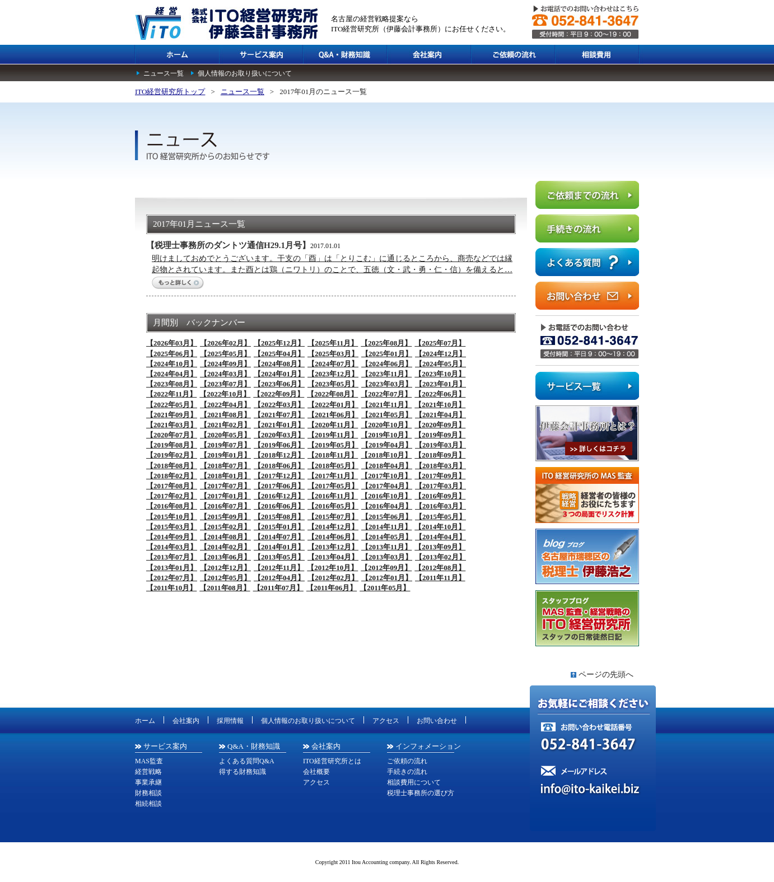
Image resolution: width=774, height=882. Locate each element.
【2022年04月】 (225, 404)
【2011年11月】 (440, 577)
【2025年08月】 (386, 343)
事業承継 (148, 782)
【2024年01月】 (279, 374)
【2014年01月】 (279, 547)
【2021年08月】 (225, 414)
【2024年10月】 (171, 364)
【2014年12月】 (332, 526)
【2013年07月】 (171, 557)
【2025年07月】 (439, 343)
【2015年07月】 (332, 516)
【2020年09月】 (439, 425)
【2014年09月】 (171, 537)
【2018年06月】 (279, 465)
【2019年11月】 (332, 435)
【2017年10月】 (386, 476)
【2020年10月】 (386, 425)
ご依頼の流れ (407, 761)
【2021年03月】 (171, 425)
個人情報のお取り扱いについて (245, 73)
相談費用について (414, 782)
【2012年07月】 (171, 577)
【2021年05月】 (386, 414)
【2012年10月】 (332, 567)
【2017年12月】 (279, 476)
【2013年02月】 (440, 557)
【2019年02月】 (171, 455)
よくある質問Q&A (246, 761)
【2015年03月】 (171, 526)
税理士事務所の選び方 (420, 793)
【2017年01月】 (225, 496)
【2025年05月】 (225, 353)
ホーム (145, 721)
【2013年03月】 (386, 557)
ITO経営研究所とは (332, 761)
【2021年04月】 (440, 414)
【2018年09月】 (439, 455)
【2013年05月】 (279, 557)
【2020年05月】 (225, 435)
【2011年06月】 (331, 588)
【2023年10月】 (439, 374)
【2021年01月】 (279, 425)
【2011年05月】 (385, 588)
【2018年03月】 (440, 465)
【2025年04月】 (279, 353)
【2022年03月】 (279, 404)
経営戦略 (148, 772)
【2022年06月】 (439, 394)
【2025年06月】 (171, 353)
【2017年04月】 (386, 486)
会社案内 (185, 721)
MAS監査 (149, 761)
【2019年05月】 (332, 445)
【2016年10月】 (386, 496)
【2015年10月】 (171, 516)
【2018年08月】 (171, 465)
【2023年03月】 (386, 384)
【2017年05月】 (332, 486)
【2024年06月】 (386, 364)
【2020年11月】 (332, 425)
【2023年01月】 (440, 384)
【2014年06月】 (332, 537)
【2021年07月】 (279, 414)
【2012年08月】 (439, 567)
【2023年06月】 (279, 384)
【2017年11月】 (332, 476)
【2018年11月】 (332, 455)
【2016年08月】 (171, 506)
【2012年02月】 (332, 577)
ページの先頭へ (606, 674)
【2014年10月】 (439, 526)
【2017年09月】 (439, 476)
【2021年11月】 (386, 404)
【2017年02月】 (171, 496)
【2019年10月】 (386, 435)
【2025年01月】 (386, 353)
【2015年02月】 (225, 526)
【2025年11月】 (332, 343)
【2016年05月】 (332, 506)
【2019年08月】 (171, 445)
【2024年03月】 (225, 374)
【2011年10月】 (171, 588)
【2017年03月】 (440, 486)
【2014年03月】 (171, 547)
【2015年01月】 (279, 526)
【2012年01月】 (386, 577)
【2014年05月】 (386, 537)
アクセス (385, 721)
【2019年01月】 (225, 455)
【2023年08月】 (171, 384)
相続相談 (148, 804)
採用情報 (230, 721)
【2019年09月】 (439, 435)
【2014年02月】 (225, 547)
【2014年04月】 (440, 537)
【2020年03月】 (279, 435)
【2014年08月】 (225, 537)
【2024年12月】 (440, 353)
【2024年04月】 (171, 374)
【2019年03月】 (440, 445)
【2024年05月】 (440, 364)
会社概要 (316, 772)
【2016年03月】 (440, 506)
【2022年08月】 (332, 394)
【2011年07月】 (278, 588)
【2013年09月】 (439, 547)
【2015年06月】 (386, 516)
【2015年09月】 (225, 516)
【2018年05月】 (332, 465)
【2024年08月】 (279, 364)
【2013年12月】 (332, 547)
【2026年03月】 (171, 343)
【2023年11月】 (386, 374)
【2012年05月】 (225, 577)
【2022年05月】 (171, 404)
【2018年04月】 (386, 465)
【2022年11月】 (171, 394)
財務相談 (148, 793)
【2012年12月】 (225, 567)
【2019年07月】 (225, 445)
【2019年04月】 (386, 445)
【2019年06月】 (279, 445)
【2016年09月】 (439, 496)
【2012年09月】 (386, 567)
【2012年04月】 (279, 577)
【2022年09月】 (278, 394)
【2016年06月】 (279, 506)
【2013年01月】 (171, 567)
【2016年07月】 (225, 506)
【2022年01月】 (332, 404)
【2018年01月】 (225, 476)
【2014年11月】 (386, 526)
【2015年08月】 (279, 516)
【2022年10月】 (224, 394)
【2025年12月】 (279, 343)
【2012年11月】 (279, 567)
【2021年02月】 (225, 425)
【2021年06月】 (332, 414)
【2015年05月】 (440, 516)
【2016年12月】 (279, 496)
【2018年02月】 (171, 476)
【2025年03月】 (332, 353)
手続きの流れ (407, 772)
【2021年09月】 (171, 414)
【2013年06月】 (225, 557)
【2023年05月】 (332, 384)
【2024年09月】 (225, 364)
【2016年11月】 (332, 496)
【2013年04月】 (332, 557)
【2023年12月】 (332, 374)
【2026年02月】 (225, 343)
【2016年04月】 (386, 506)
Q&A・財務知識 (253, 746)
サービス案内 (165, 746)
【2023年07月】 (225, 384)
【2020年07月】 (171, 435)
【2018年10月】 (386, 455)
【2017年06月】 (279, 486)
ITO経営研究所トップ (170, 91)
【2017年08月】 (171, 486)
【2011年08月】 (224, 588)
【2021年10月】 (439, 404)
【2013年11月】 (386, 547)
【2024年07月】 (332, 364)
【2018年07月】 (225, 465)
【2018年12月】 (279, 455)
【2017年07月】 (225, 486)
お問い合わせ (437, 721)
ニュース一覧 (163, 73)
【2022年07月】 (386, 394)
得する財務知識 (242, 772)
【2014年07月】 (279, 537)
